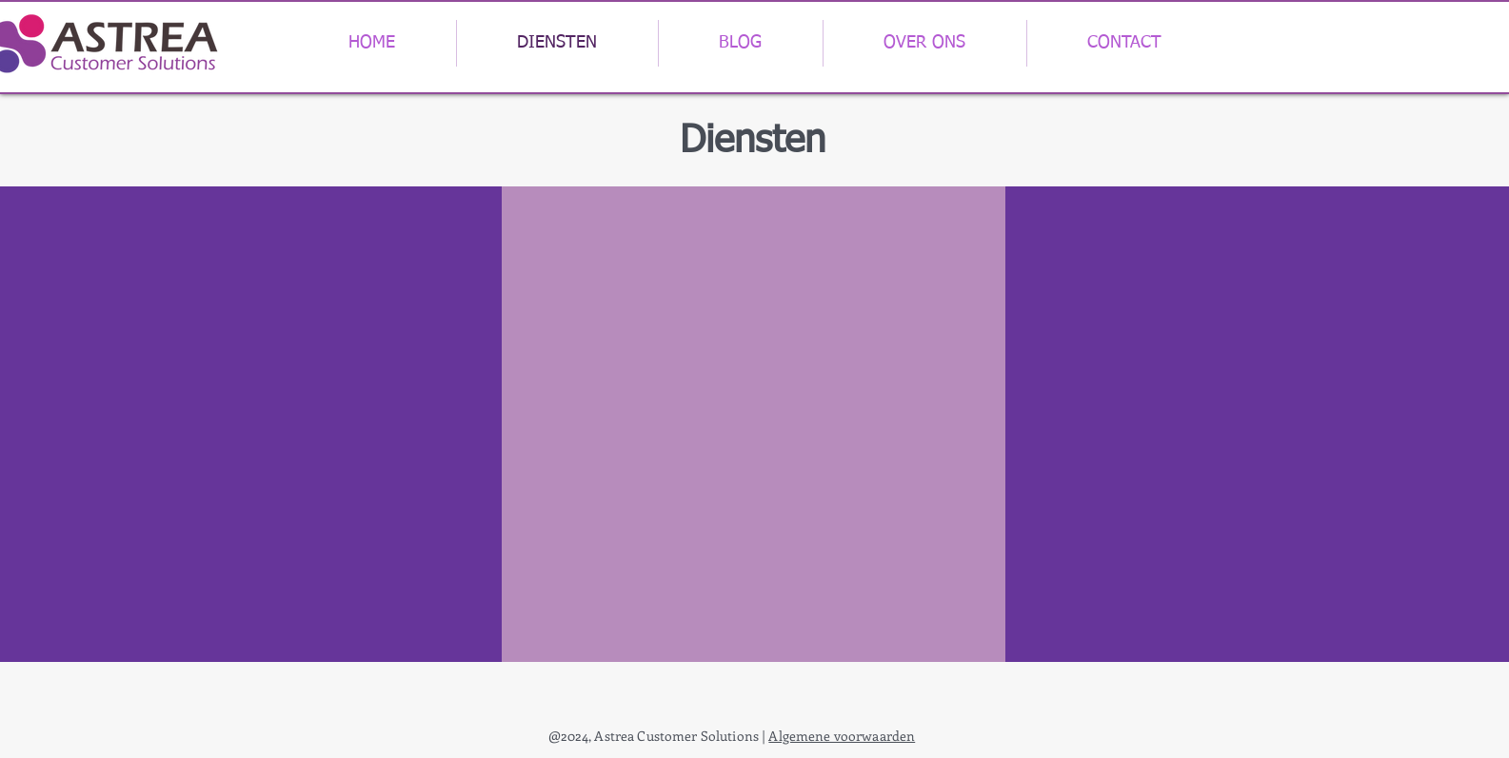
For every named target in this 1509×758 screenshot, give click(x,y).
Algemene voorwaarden (841, 736)
